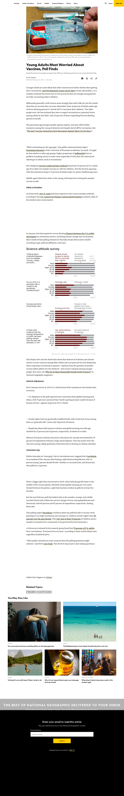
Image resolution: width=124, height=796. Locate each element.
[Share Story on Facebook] (82, 85)
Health (46, 3)
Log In (110, 3)
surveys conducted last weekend (53, 174)
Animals (16, 3)
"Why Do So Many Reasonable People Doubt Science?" (68, 380)
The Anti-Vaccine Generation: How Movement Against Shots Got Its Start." (59, 138)
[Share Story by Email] (91, 85)
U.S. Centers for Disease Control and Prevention (61, 205)
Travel (39, 3)
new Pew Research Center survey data (58, 97)
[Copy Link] (96, 85)
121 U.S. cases (45, 202)
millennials (80, 162)
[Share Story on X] (86, 85)
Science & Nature (57, 3)
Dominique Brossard (35, 159)
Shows (69, 3)
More (76, 3)
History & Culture (28, 3)
